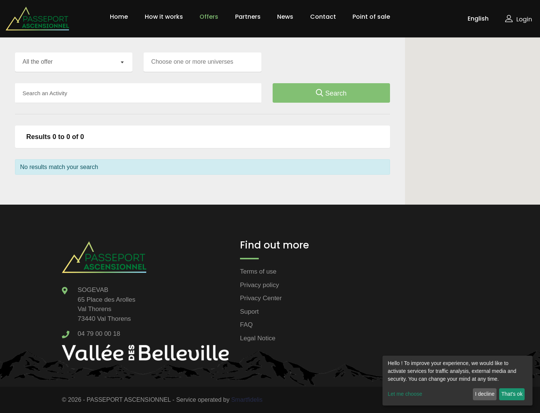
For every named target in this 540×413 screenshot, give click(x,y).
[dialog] (457, 381)
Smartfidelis (246, 400)
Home (119, 16)
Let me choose (405, 394)
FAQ (246, 324)
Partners (248, 16)
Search (331, 93)
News (285, 16)
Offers (209, 16)
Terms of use (258, 271)
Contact (323, 16)
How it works (164, 16)
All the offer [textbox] (37, 61)
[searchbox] (204, 62)
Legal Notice (258, 338)
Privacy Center (261, 298)
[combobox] (73, 62)
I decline (485, 394)
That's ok (511, 394)
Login (518, 19)
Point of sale (371, 16)
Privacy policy (259, 285)
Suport (249, 311)
